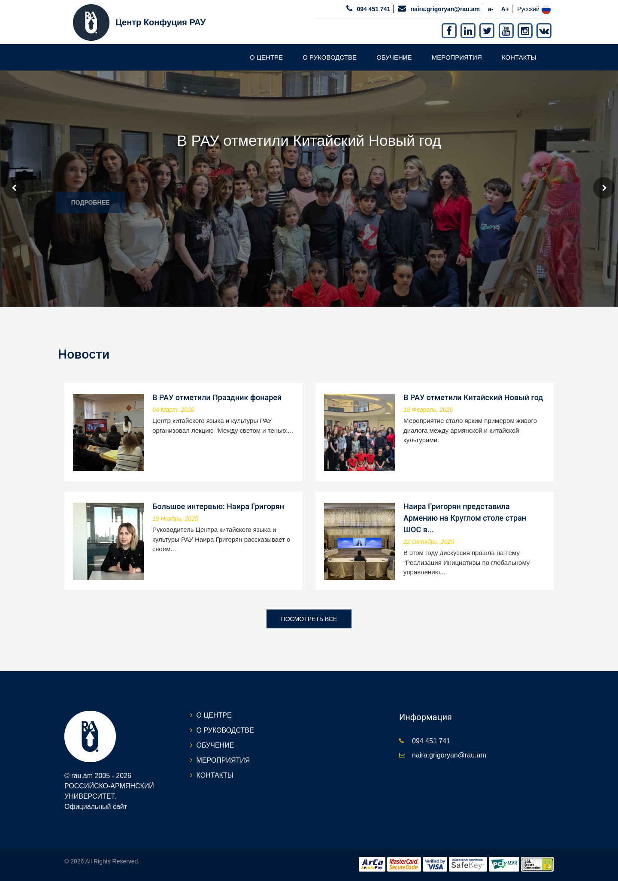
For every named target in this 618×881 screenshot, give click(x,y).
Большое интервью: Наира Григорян (218, 506)
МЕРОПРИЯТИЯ (457, 57)
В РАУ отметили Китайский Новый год (473, 397)
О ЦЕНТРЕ (266, 57)
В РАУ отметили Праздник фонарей (217, 397)
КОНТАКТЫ (519, 57)
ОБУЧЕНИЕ (394, 57)
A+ (505, 9)
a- (490, 9)
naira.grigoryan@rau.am (444, 9)
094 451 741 (373, 9)
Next (604, 188)
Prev (14, 188)
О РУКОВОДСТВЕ (330, 57)
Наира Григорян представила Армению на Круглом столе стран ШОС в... (464, 518)
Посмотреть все (309, 618)
